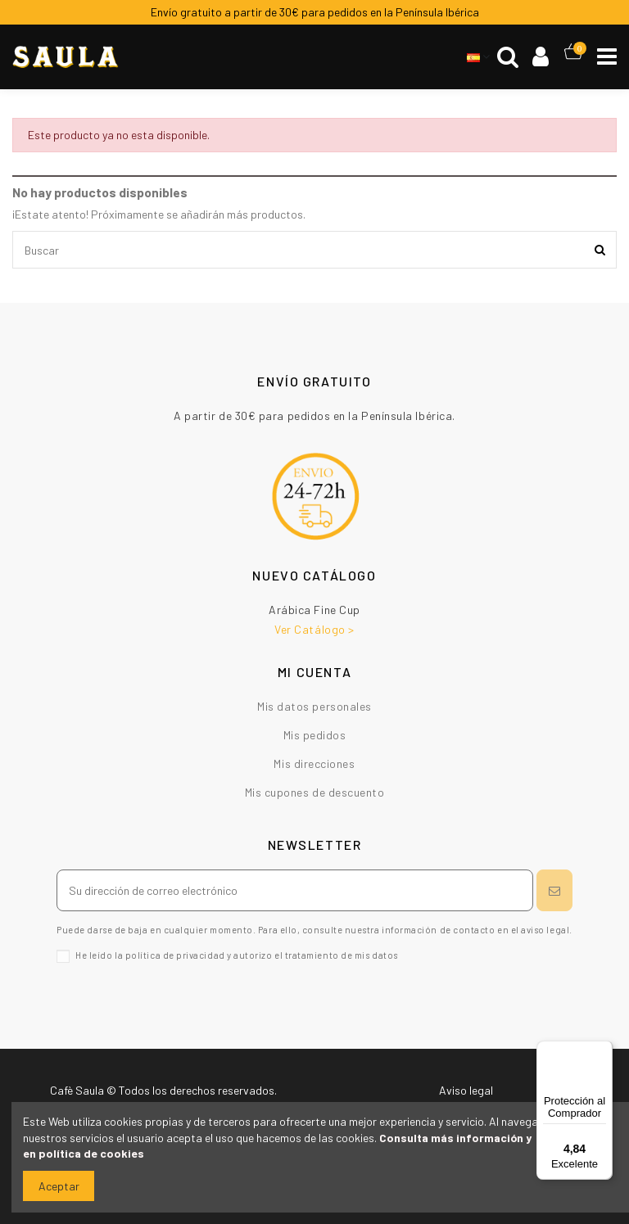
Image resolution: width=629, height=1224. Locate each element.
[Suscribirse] (554, 890)
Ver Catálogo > (314, 629)
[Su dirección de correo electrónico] (294, 890)
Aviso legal (466, 1090)
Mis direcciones (314, 763)
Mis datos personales (314, 706)
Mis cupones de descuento (315, 792)
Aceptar (58, 1186)
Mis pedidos (314, 735)
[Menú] (603, 1050)
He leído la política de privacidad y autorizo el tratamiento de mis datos (236, 955)
